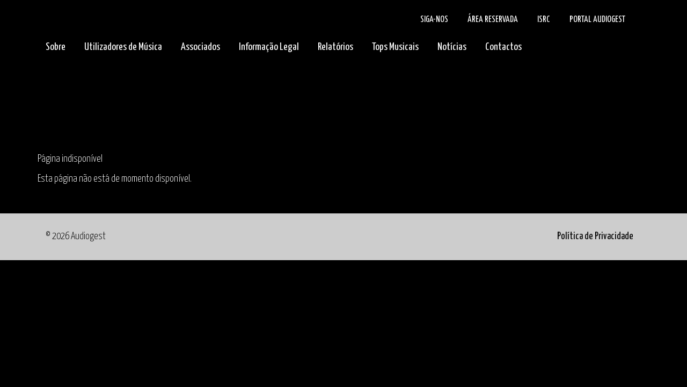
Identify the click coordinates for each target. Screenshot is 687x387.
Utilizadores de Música (123, 47)
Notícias (451, 47)
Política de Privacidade (595, 236)
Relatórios (335, 47)
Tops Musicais (395, 47)
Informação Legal (269, 47)
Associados (200, 47)
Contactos (503, 47)
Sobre (55, 47)
